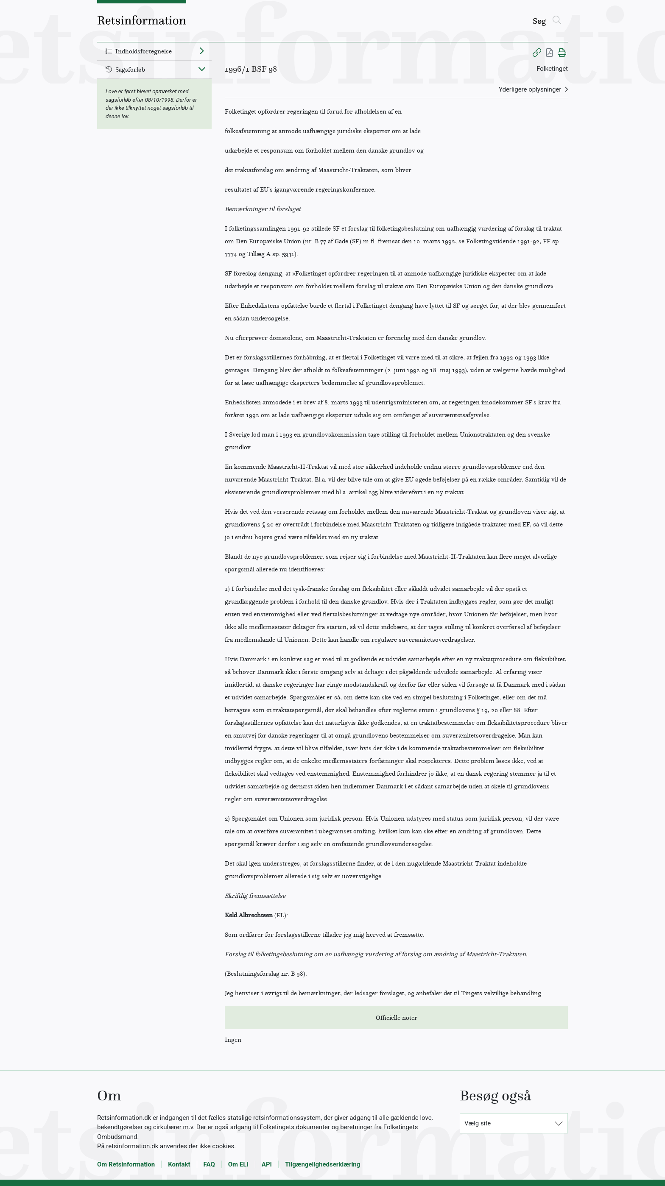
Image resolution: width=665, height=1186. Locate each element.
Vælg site (477, 1123)
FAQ (209, 1164)
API (267, 1164)
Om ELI (238, 1164)
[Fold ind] (202, 68)
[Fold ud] (202, 50)
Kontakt (179, 1164)
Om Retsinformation (126, 1164)
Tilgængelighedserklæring (322, 1164)
